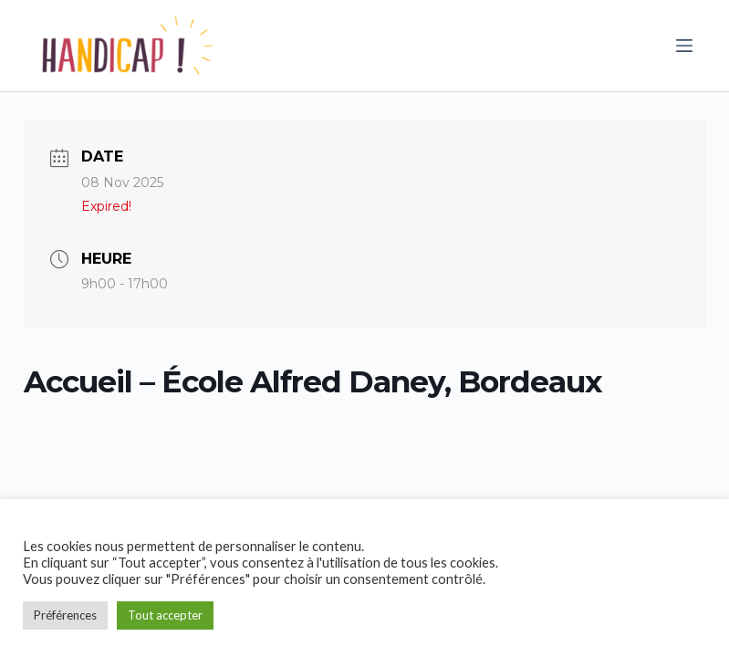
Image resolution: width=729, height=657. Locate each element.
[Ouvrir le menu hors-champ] (684, 45)
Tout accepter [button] (165, 615)
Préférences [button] (65, 615)
